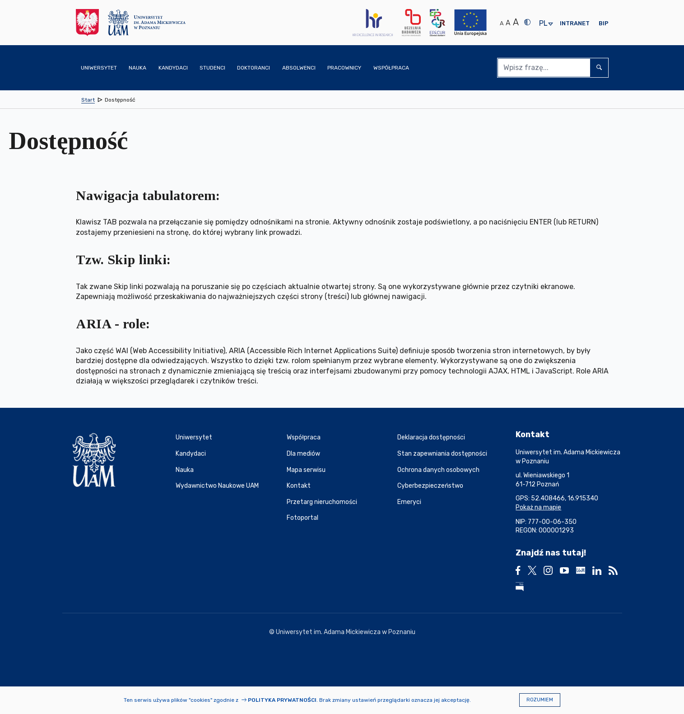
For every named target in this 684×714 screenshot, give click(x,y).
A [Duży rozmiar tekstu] (516, 22)
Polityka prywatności (282, 700)
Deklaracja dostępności (431, 437)
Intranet (575, 23)
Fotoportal (302, 518)
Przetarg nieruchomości (322, 502)
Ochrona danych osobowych (438, 470)
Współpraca (304, 437)
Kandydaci (191, 453)
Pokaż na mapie (538, 507)
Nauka (185, 470)
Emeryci (409, 502)
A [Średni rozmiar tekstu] (508, 23)
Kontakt (299, 486)
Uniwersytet (194, 437)
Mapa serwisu (306, 470)
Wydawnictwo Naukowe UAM (217, 486)
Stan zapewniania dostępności (442, 453)
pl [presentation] (543, 23)
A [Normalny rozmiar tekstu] (501, 23)
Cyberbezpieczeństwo (430, 486)
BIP (604, 23)
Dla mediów (303, 453)
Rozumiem (539, 700)
